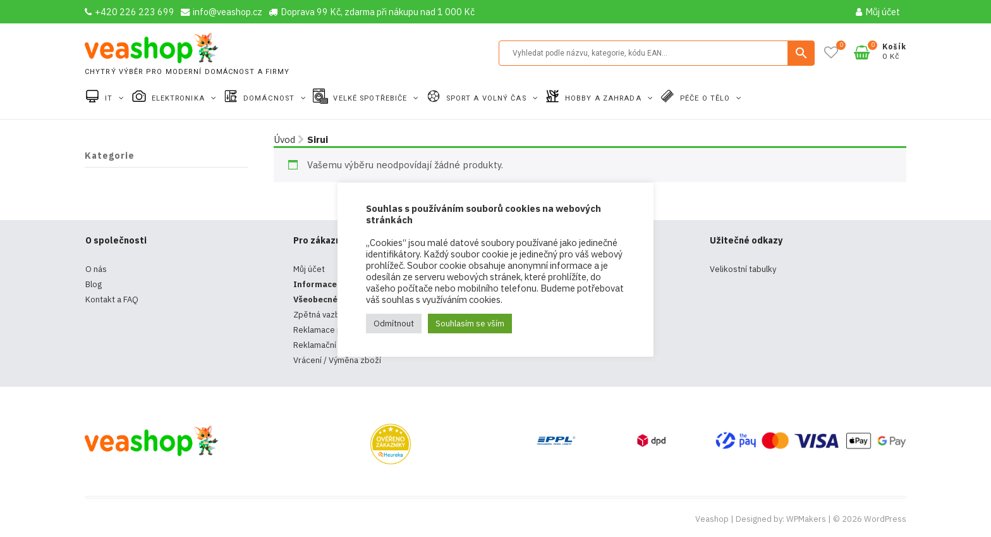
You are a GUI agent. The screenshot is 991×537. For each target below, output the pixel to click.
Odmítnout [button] (394, 323)
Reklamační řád (322, 345)
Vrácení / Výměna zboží (337, 360)
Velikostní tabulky (743, 269)
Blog (93, 284)
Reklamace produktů (332, 329)
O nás (96, 269)
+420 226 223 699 (129, 12)
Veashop (712, 519)
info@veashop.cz (221, 12)
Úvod (284, 139)
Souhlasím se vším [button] (469, 323)
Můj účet (878, 12)
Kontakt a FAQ (111, 299)
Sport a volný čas (487, 98)
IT (110, 98)
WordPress (885, 519)
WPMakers (806, 519)
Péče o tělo (706, 98)
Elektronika (179, 98)
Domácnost (270, 98)
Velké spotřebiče (371, 98)
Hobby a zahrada (604, 98)
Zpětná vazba (318, 314)
